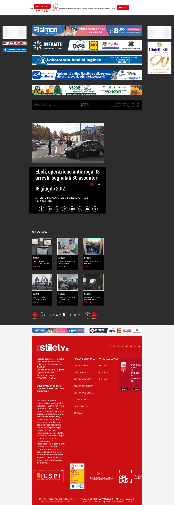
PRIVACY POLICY (83, 379)
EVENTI (102, 8)
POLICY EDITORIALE (84, 359)
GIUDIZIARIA (69, 8)
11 (75, 315)
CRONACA (62, 8)
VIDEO (123, 8)
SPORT (114, 8)
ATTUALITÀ (77, 8)
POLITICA (84, 8)
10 (71, 315)
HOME (31, 8)
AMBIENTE (108, 8)
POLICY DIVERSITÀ (83, 386)
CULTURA (96, 8)
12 (78, 315)
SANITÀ (90, 8)
